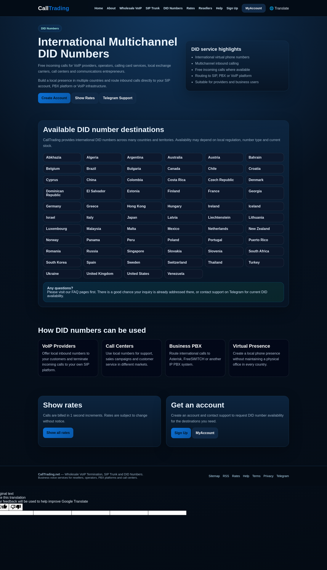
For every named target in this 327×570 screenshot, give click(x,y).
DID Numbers (173, 8)
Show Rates (85, 98)
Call (53, 8)
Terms (256, 476)
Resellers (205, 8)
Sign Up (232, 8)
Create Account (54, 98)
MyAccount (253, 8)
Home (99, 8)
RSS (226, 476)
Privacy (269, 476)
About (111, 8)
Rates (191, 8)
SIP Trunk (153, 8)
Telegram (282, 476)
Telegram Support (117, 98)
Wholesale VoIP (130, 8)
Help (219, 8)
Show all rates (58, 433)
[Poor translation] (16, 507)
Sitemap (214, 476)
